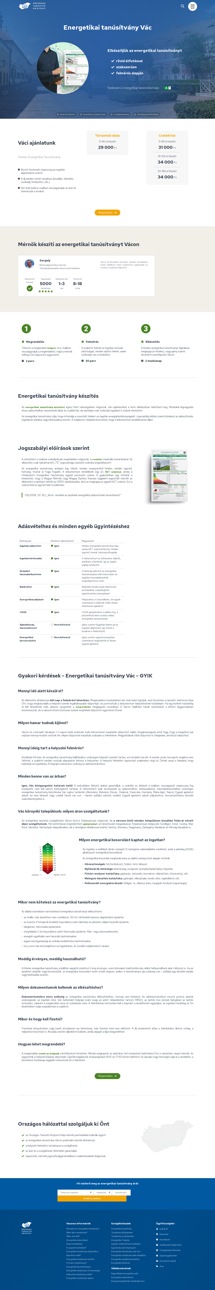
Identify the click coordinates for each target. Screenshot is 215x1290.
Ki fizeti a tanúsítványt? (77, 1252)
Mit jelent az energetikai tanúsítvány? (83, 1218)
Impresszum (165, 1229)
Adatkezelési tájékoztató (171, 1234)
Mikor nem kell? (73, 1225)
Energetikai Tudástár (121, 1229)
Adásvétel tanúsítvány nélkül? (80, 1263)
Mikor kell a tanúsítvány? (77, 1222)
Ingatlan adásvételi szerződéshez (126, 1233)
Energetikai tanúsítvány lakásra (81, 1267)
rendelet (97, 457)
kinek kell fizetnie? (61, 114)
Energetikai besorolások (77, 1229)
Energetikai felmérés (120, 1252)
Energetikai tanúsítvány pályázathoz (83, 1241)
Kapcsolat (164, 1223)
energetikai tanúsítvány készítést (47, 405)
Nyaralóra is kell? (74, 1244)
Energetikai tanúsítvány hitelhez (126, 1248)
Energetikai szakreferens (122, 1266)
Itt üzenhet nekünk (168, 1250)
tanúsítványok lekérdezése (151, 114)
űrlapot (52, 346)
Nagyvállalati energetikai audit (125, 1263)
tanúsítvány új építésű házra (91, 114)
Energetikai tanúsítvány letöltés (81, 1248)
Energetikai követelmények (79, 1256)
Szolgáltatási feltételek (170, 1239)
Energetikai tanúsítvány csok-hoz (126, 1241)
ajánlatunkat (90, 821)
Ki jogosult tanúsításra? (77, 1237)
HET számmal (112, 469)
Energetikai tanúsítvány (122, 1218)
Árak (162, 1256)
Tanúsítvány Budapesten (122, 1222)
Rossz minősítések (74, 1233)
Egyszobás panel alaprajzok (124, 1237)
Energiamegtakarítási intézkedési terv (128, 1270)
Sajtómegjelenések (168, 1245)
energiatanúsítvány (121, 114)
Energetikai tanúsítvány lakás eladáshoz (129, 1244)
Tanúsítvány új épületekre (123, 1225)
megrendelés (83, 704)
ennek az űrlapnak (51, 1051)
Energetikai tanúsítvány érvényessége (84, 1260)
